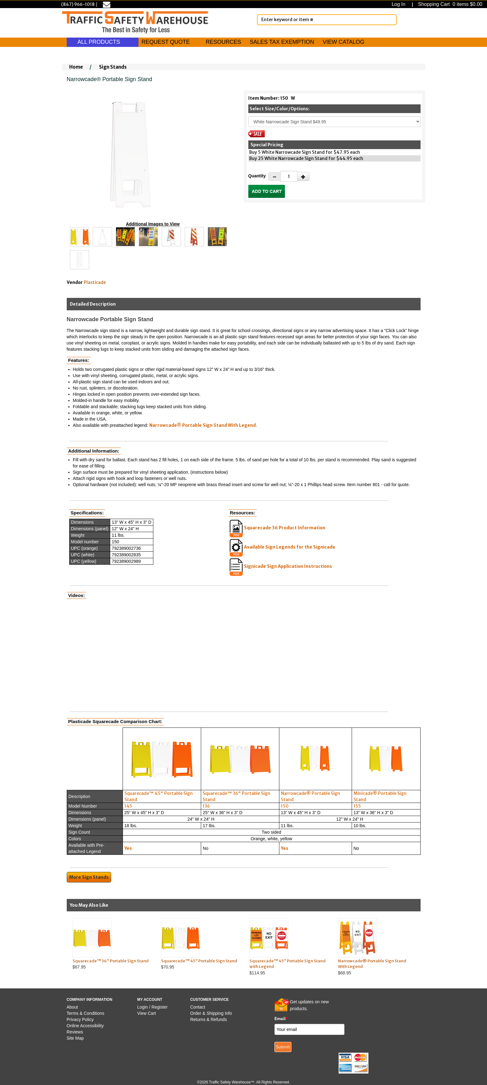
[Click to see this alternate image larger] (79, 236)
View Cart (146, 1013)
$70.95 (199, 944)
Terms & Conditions (85, 1013)
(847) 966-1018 (78, 4)
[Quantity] (288, 176)
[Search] (390, 19)
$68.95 (376, 947)
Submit (283, 1047)
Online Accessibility (85, 1025)
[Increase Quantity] (303, 176)
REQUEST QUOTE (166, 42)
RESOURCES (223, 42)
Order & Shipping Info (211, 1013)
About (72, 1007)
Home (76, 67)
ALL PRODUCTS (103, 42)
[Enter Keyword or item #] (327, 19)
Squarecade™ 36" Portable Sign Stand (111, 961)
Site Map (75, 1038)
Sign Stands (113, 67)
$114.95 (288, 947)
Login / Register (152, 1007)
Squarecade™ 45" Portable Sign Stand (199, 961)
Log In (400, 4)
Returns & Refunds (208, 1019)
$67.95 (111, 944)
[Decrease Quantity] (274, 176)
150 (285, 806)
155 (357, 806)
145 (128, 806)
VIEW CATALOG (343, 42)
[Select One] (334, 121)
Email (281, 1018)
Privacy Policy (80, 1019)
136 (206, 806)
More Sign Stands (89, 877)
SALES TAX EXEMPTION (282, 42)
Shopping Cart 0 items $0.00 (449, 4)
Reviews (75, 1031)
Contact (197, 1007)
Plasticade (95, 282)
